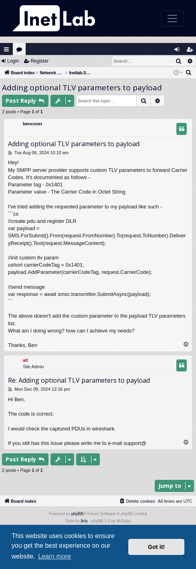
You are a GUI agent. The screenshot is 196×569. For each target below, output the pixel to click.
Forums (21, 51)
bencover (32, 123)
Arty (84, 521)
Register (39, 61)
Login (13, 61)
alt (25, 360)
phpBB (77, 514)
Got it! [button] (156, 547)
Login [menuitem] (178, 51)
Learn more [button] (54, 556)
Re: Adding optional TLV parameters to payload (79, 380)
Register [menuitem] (191, 51)
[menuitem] (188, 72)
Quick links (6, 49)
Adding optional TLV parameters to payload (82, 87)
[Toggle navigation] (172, 18)
